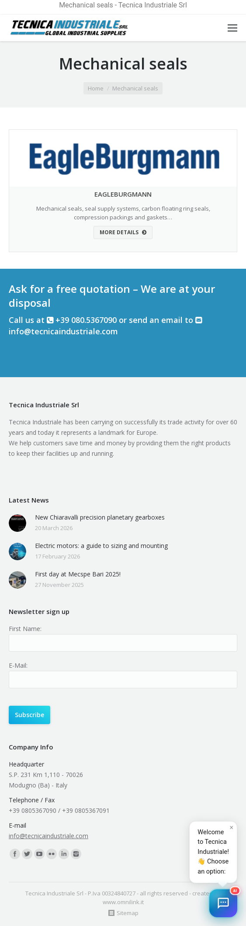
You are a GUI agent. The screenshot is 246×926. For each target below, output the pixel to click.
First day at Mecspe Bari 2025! (78, 574)
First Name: (25, 628)
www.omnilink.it (123, 902)
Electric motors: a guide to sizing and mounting (101, 545)
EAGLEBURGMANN (123, 194)
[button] (223, 903)
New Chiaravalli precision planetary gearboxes (100, 517)
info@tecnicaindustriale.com (63, 331)
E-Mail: (18, 665)
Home (96, 88)
